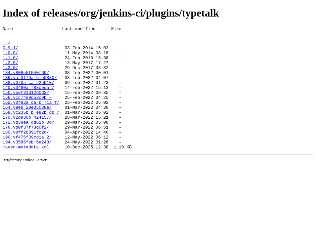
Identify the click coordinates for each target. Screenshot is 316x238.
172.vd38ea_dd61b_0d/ (28, 140)
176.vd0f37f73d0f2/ (26, 146)
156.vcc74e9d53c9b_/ (27, 110)
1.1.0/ (10, 62)
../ (6, 45)
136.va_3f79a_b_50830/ (30, 86)
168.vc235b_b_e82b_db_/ (31, 128)
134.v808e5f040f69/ (26, 80)
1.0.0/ (10, 57)
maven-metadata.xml (26, 170)
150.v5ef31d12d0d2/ (26, 104)
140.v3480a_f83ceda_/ (28, 98)
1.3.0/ (10, 74)
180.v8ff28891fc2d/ (26, 152)
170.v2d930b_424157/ (27, 134)
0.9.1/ (10, 51)
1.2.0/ (10, 68)
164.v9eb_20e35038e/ (27, 122)
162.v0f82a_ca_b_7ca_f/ (31, 116)
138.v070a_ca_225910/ (28, 92)
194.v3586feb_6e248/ (27, 164)
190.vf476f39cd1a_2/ (27, 158)
